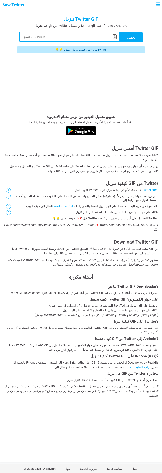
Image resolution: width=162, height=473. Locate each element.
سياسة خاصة (114, 468)
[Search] (69, 36)
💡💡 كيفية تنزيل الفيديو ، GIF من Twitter (81, 49)
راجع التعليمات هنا (138, 366)
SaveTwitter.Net (62, 205)
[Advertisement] (81, 84)
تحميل (131, 36)
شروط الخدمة (88, 468)
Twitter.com (150, 189)
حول (67, 468)
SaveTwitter (13, 5)
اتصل (135, 468)
